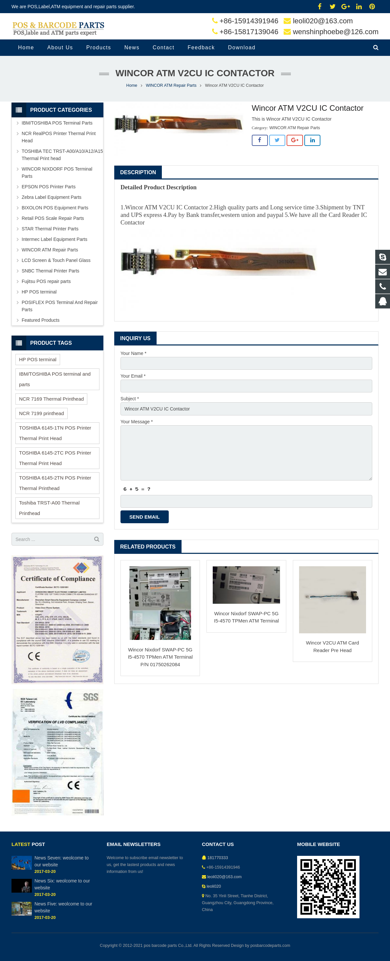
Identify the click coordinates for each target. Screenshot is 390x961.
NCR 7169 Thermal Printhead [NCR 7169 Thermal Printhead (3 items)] (51, 399)
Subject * (129, 398)
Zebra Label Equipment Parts (51, 197)
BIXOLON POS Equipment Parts (55, 207)
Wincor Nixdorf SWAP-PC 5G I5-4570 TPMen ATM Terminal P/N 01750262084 (160, 657)
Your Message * (136, 421)
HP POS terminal (39, 291)
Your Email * (133, 376)
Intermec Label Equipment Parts (54, 239)
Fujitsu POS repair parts (46, 281)
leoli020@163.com (323, 21)
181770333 (217, 858)
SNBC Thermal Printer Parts (50, 270)
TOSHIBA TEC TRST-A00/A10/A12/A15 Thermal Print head (62, 155)
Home (132, 85)
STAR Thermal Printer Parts (50, 228)
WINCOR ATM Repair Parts (171, 85)
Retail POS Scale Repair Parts (53, 218)
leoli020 (214, 886)
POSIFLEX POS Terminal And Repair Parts (60, 306)
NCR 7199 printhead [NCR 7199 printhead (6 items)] (41, 413)
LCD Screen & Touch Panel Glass (56, 260)
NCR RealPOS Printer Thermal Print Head (59, 137)
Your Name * (133, 353)
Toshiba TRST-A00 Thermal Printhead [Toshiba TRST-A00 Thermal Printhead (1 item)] (49, 508)
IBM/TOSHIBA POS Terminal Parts (57, 123)
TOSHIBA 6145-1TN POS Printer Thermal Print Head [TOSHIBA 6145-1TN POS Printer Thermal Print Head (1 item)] (55, 433)
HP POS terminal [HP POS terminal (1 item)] (37, 359)
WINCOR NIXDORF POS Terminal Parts (57, 172)
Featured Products (40, 320)
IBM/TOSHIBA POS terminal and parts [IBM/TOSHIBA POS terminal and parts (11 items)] (55, 379)
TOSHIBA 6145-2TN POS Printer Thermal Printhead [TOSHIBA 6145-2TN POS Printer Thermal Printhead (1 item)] (55, 483)
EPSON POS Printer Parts (49, 186)
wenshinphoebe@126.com (336, 32)
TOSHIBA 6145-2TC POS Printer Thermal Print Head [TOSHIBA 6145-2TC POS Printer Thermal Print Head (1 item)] (55, 458)
